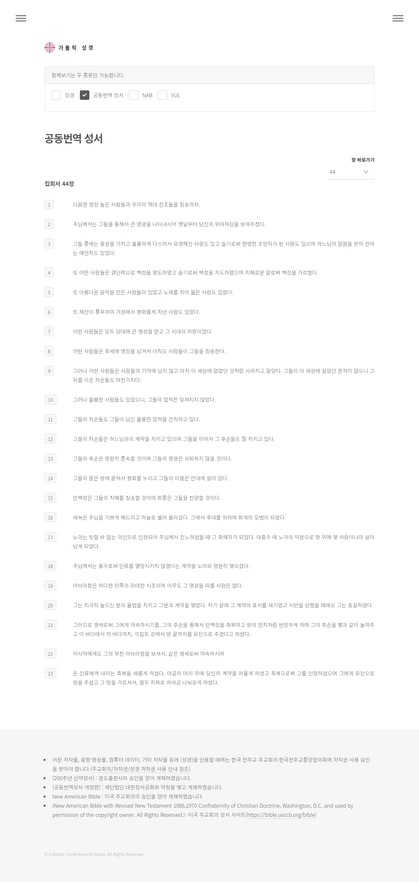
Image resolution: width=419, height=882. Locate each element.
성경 (69, 95)
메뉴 (398, 18)
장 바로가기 (363, 159)
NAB (147, 95)
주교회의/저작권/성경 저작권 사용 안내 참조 (140, 769)
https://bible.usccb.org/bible (281, 814)
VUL (175, 95)
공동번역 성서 (108, 95)
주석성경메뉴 (20, 18)
